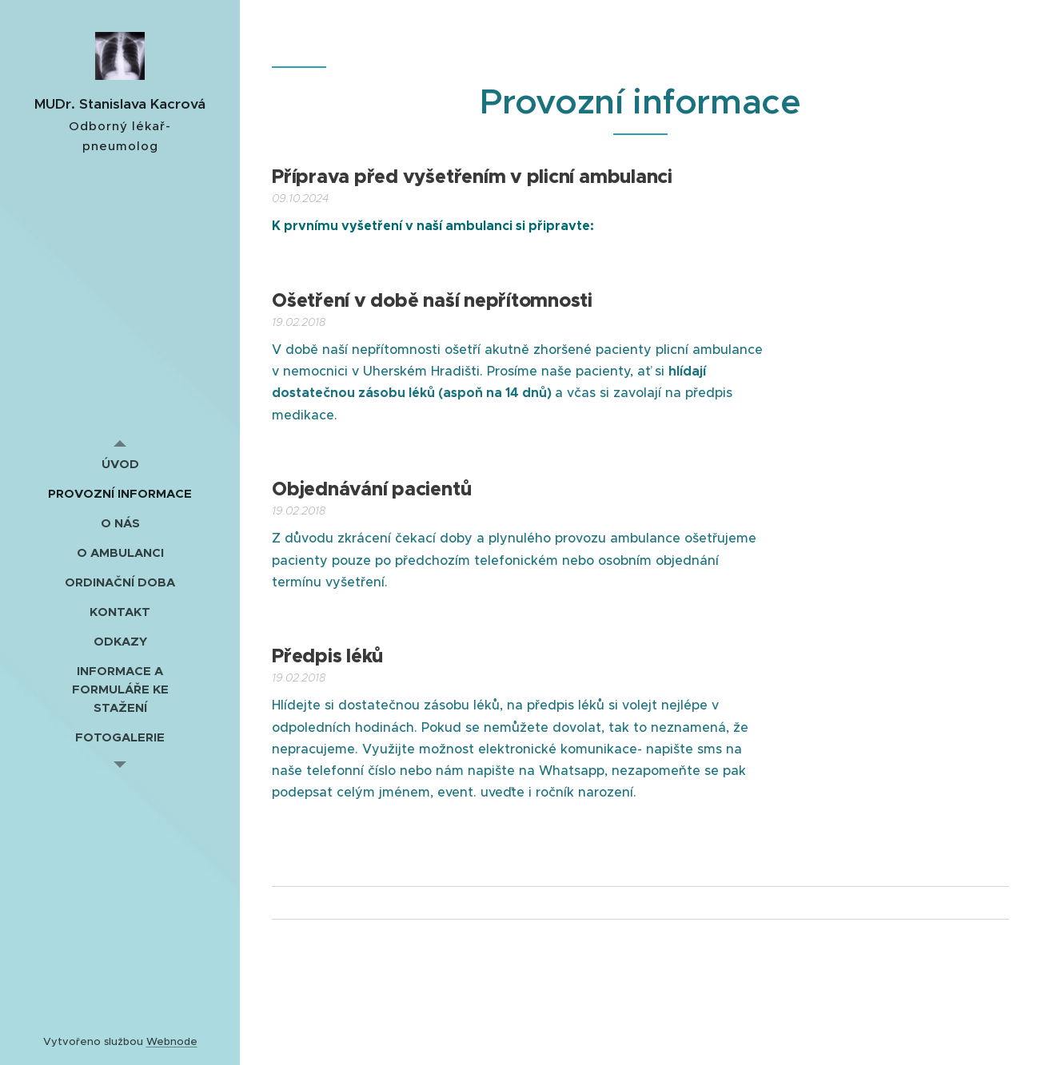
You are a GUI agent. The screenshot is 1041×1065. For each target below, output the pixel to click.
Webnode (171, 1041)
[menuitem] (120, 464)
